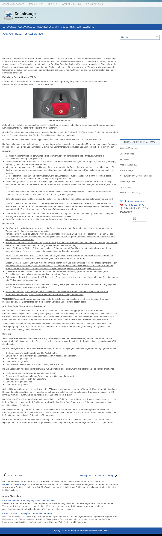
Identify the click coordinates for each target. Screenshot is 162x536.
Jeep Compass (36, 4)
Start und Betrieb (64, 27)
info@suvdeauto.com (134, 201)
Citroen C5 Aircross (13, 4)
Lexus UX (52, 4)
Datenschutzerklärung (130, 192)
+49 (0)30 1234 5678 (134, 205)
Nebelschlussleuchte (11, 484)
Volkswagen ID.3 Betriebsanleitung (136, 176)
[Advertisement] (60, 46)
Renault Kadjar (94, 4)
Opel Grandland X (72, 4)
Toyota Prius (126, 187)
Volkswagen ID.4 (127, 181)
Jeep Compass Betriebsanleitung (35, 27)
